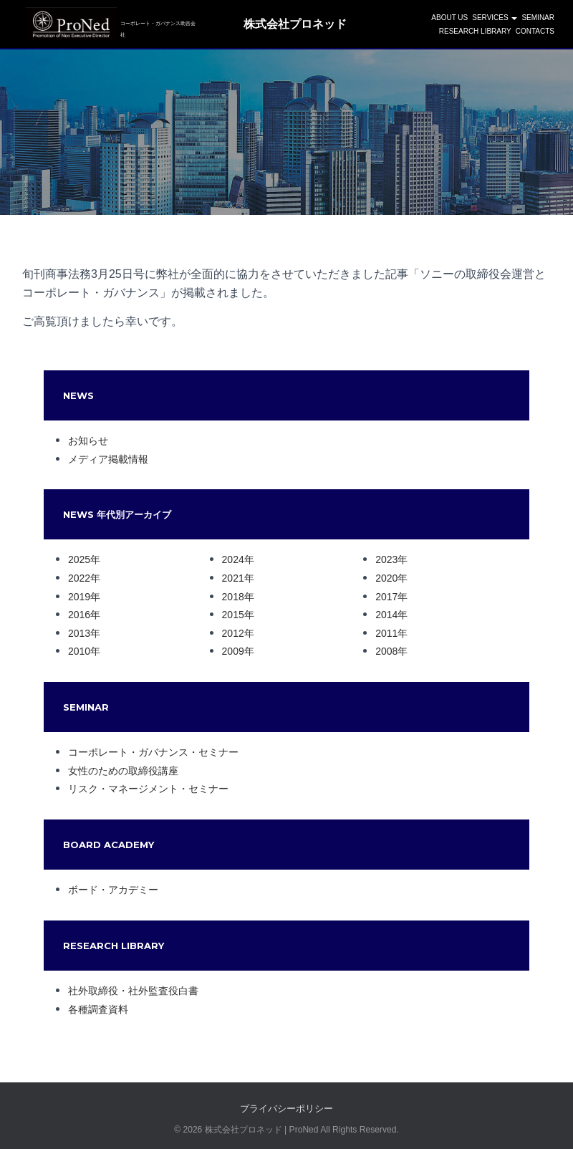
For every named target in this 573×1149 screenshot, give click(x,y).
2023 (386, 559)
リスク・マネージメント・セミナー (148, 788)
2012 (233, 633)
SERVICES (494, 19)
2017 (386, 596)
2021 (233, 578)
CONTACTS (535, 33)
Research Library (475, 33)
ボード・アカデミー (113, 889)
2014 (386, 614)
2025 (79, 559)
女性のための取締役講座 (123, 771)
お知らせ (88, 440)
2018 (233, 596)
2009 (233, 651)
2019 (79, 596)
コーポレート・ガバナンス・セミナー (153, 752)
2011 (386, 633)
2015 (233, 614)
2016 (79, 614)
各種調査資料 (98, 1009)
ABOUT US (449, 19)
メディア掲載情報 (108, 459)
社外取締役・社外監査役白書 (133, 990)
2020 (386, 578)
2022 (79, 578)
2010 (79, 651)
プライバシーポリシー (286, 1108)
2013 (79, 633)
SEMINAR (537, 19)
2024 (233, 559)
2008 (386, 651)
